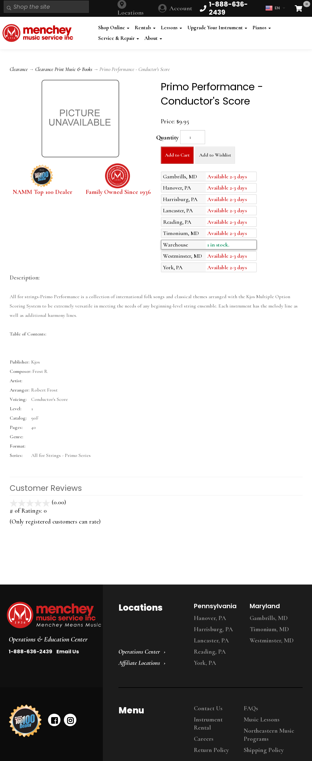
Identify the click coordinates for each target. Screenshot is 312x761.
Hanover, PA (210, 618)
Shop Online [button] (113, 27)
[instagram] (70, 720)
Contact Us (208, 708)
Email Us (67, 651)
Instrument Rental (208, 723)
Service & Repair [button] (118, 38)
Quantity (167, 137)
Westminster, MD (272, 640)
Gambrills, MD (269, 618)
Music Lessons (262, 719)
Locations (131, 12)
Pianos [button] (261, 27)
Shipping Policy (264, 750)
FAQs (251, 708)
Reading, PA (210, 651)
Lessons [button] (171, 27)
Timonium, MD (269, 629)
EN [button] (275, 8)
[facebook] (54, 720)
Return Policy (211, 750)
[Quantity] (192, 137)
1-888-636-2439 (30, 651)
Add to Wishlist (215, 155)
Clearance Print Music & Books (63, 69)
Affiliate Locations (139, 663)
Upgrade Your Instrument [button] (217, 27)
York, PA (205, 663)
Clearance (19, 69)
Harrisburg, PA (213, 629)
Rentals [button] (145, 27)
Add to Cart (177, 155)
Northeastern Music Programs (269, 735)
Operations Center (139, 651)
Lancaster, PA (211, 640)
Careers (204, 739)
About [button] (153, 38)
